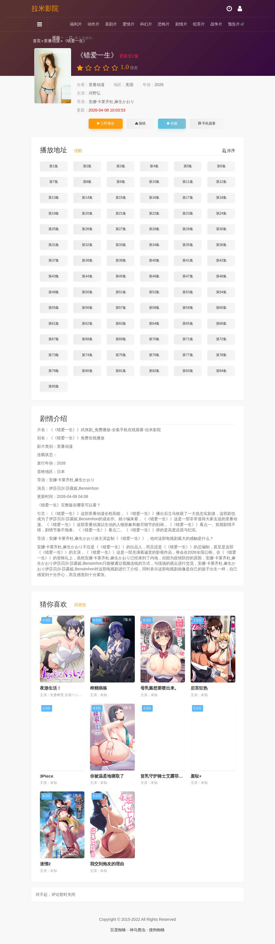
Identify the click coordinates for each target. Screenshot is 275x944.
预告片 (234, 24)
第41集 (187, 260)
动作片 (93, 24)
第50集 (87, 292)
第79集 (53, 371)
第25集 (53, 229)
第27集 (121, 229)
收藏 (172, 123)
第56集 (87, 308)
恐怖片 (164, 24)
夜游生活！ (50, 688)
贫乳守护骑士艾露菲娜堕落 (165, 776)
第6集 (221, 166)
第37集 (53, 260)
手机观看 (206, 123)
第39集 (121, 260)
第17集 (187, 198)
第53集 (187, 292)
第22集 (154, 213)
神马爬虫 (138, 930)
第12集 (221, 182)
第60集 (221, 308)
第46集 (154, 276)
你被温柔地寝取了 (107, 776)
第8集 (87, 182)
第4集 (154, 166)
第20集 (87, 213)
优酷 (78, 150)
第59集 (187, 308)
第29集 (187, 229)
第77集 (187, 355)
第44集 (87, 276)
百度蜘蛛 (118, 930)
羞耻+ (196, 776)
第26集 (87, 229)
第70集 (154, 339)
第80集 (87, 371)
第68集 (87, 339)
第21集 (121, 213)
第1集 (53, 166)
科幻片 (146, 24)
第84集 (221, 371)
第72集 (221, 339)
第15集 (121, 198)
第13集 (53, 198)
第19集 (53, 213)
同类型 (80, 605)
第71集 (187, 339)
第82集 (154, 371)
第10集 (154, 182)
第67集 (53, 339)
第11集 (187, 182)
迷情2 (45, 863)
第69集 (121, 339)
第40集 (154, 260)
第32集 (87, 245)
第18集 (221, 198)
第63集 (121, 324)
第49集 (53, 292)
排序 (228, 150)
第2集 (87, 166)
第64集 (154, 324)
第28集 (154, 229)
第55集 (53, 308)
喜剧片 (111, 24)
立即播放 (105, 123)
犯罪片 (199, 24)
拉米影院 (45, 8)
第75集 (121, 355)
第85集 (53, 386)
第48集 (221, 276)
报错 (140, 123)
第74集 (87, 355)
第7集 (53, 182)
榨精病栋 (98, 688)
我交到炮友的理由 (107, 863)
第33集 (121, 245)
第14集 (87, 198)
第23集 (187, 213)
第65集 (187, 324)
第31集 (53, 245)
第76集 (154, 355)
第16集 (154, 198)
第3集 (120, 166)
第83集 (187, 371)
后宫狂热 (199, 688)
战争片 (216, 24)
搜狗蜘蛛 (157, 930)
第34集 (154, 245)
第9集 (120, 182)
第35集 (187, 245)
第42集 (221, 260)
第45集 (121, 276)
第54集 (221, 292)
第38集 (87, 260)
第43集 (53, 276)
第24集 (221, 213)
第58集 (154, 308)
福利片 (76, 24)
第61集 (53, 324)
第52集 (154, 292)
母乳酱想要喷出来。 (159, 688)
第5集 (188, 166)
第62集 (87, 324)
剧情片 (181, 24)
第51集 (121, 292)
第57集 (121, 308)
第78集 (221, 355)
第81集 (121, 371)
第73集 (53, 355)
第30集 (221, 229)
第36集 (221, 245)
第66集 (221, 324)
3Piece (47, 776)
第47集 (187, 276)
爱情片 (129, 24)
